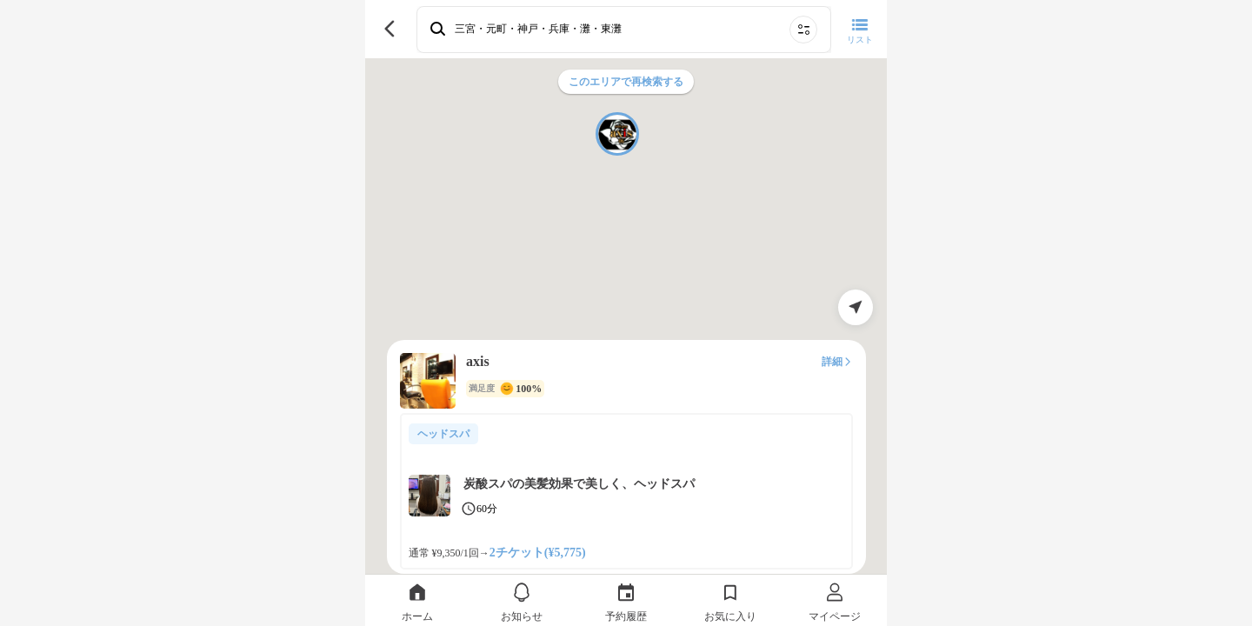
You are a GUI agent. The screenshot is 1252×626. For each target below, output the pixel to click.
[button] (617, 134)
